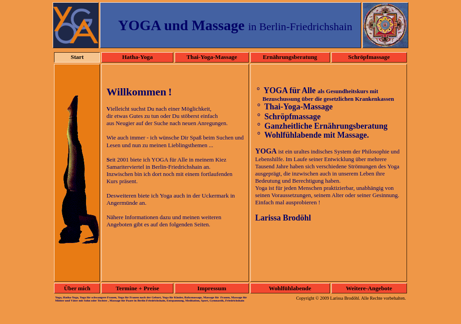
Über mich (77, 288)
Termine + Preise (137, 288)
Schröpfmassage (369, 57)
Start (77, 57)
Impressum (211, 288)
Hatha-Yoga (137, 57)
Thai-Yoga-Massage (211, 57)
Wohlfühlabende (290, 288)
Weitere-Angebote (369, 288)
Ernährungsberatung (290, 57)
